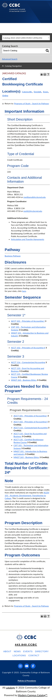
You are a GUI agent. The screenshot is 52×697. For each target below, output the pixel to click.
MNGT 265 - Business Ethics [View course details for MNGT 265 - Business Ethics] (24, 380)
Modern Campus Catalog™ (32, 695)
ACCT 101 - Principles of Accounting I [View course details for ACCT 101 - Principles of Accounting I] (28, 321)
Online (5, 95)
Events (27, 651)
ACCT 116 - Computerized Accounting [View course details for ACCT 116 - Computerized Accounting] (28, 362)
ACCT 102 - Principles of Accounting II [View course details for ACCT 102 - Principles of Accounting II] (28, 347)
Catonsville (27, 91)
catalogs (10, 687)
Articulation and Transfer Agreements (27, 239)
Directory (42, 651)
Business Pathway (13, 256)
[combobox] (26, 37)
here (24, 291)
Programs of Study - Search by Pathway (31, 103)
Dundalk (37, 91)
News (17, 651)
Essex (45, 91)
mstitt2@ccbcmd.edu (32, 211)
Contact (33, 655)
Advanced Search (9, 59)
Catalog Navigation (13, 66)
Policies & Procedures (27, 681)
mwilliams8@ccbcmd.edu (34, 197)
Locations (19, 655)
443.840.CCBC (26, 644)
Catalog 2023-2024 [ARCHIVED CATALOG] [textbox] (22, 38)
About (7, 651)
